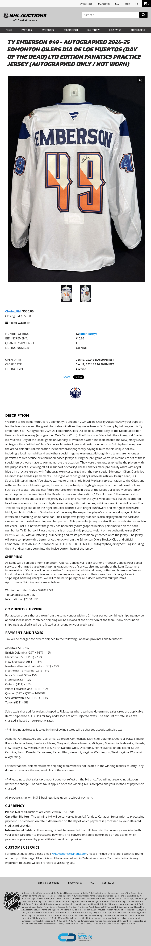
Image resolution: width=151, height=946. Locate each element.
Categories (47, 30)
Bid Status (115, 30)
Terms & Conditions (47, 882)
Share (67, 376)
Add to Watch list (17, 323)
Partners (27, 30)
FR (137, 3)
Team (9, 30)
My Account (104, 3)
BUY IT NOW (93, 30)
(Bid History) (88, 334)
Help (127, 3)
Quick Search (71, 30)
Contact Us (108, 882)
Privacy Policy (74, 882)
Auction (81, 369)
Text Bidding (138, 30)
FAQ (117, 3)
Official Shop (86, 3)
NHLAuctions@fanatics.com (69, 854)
